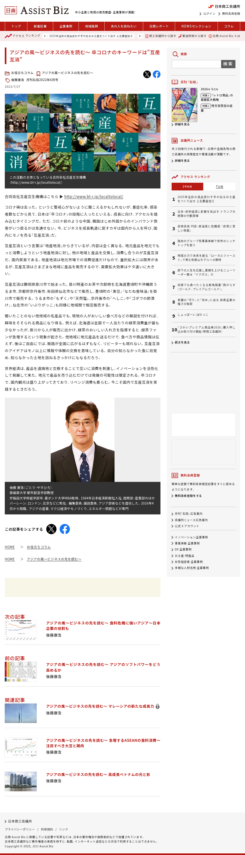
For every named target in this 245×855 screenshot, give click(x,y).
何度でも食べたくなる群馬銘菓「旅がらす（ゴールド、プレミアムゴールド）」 (206, 287)
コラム (229, 26)
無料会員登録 (231, 14)
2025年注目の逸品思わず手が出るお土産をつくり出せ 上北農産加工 (91, 36)
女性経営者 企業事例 (189, 562)
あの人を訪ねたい (124, 26)
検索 (228, 64)
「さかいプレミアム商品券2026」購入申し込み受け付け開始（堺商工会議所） (206, 330)
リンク (63, 829)
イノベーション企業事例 (191, 537)
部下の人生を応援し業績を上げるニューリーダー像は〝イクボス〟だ (206, 272)
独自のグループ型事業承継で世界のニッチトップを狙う (206, 243)
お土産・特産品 (184, 556)
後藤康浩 (17, 79)
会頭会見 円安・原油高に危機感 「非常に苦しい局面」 (206, 228)
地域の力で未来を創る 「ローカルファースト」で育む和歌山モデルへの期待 (206, 258)
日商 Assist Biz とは (224, 36)
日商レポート (159, 26)
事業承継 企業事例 (187, 543)
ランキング (22, 36)
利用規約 (47, 829)
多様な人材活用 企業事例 (192, 568)
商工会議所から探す (160, 36)
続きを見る (182, 342)
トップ (16, 26)
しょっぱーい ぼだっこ (192, 315)
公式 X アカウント (187, 526)
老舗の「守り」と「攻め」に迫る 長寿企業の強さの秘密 (206, 302)
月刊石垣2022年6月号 (42, 79)
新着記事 (40, 26)
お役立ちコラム (22, 72)
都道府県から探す (192, 36)
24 (187, 186)
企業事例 (65, 26)
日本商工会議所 (20, 821)
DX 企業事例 (183, 550)
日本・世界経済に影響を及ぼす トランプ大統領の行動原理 (206, 214)
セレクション (196, 26)
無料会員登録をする (188, 496)
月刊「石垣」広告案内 (189, 514)
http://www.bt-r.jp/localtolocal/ (93, 196)
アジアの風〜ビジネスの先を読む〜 (67, 72)
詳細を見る (182, 124)
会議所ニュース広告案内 (191, 520)
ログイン (209, 14)
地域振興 (91, 26)
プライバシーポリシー (20, 829)
